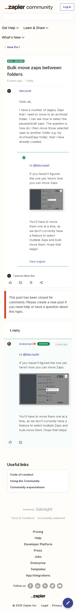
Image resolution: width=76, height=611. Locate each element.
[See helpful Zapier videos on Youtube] (60, 586)
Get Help (11, 28)
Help (38, 538)
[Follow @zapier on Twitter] (52, 586)
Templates (38, 569)
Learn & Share (36, 28)
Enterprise (38, 563)
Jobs (38, 557)
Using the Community (25, 481)
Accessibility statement (51, 518)
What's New (13, 37)
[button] (67, 7)
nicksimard (26, 344)
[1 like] (21, 276)
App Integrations (38, 575)
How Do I (13, 47)
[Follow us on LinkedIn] (37, 586)
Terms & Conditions (23, 518)
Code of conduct (21, 474)
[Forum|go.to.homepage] (29, 7)
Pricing (38, 532)
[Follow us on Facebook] (30, 586)
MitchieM (25, 91)
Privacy (57, 605)
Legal (44, 605)
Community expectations (27, 487)
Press (38, 550)
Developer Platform (38, 544)
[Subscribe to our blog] (45, 586)
